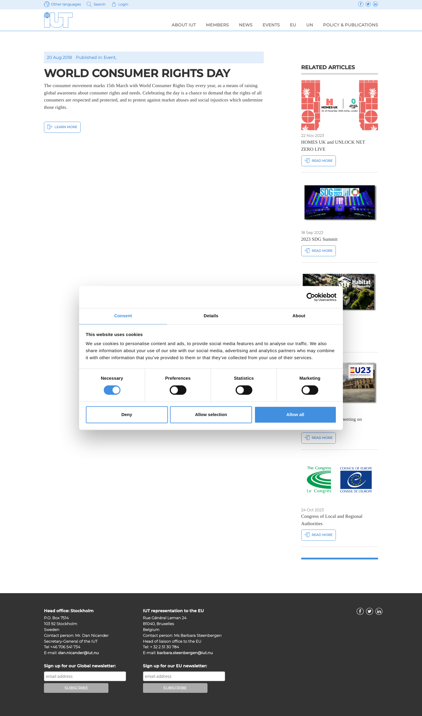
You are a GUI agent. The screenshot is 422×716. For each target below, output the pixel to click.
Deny (126, 414)
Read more (318, 160)
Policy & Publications (350, 25)
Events (271, 25)
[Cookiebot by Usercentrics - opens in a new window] (310, 296)
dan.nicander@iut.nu (78, 653)
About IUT (184, 25)
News (246, 25)
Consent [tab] (123, 315)
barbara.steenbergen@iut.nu (185, 653)
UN (309, 25)
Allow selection (211, 414)
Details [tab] (211, 315)
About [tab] (298, 315)
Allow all (295, 414)
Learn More (62, 127)
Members (217, 25)
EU (293, 25)
